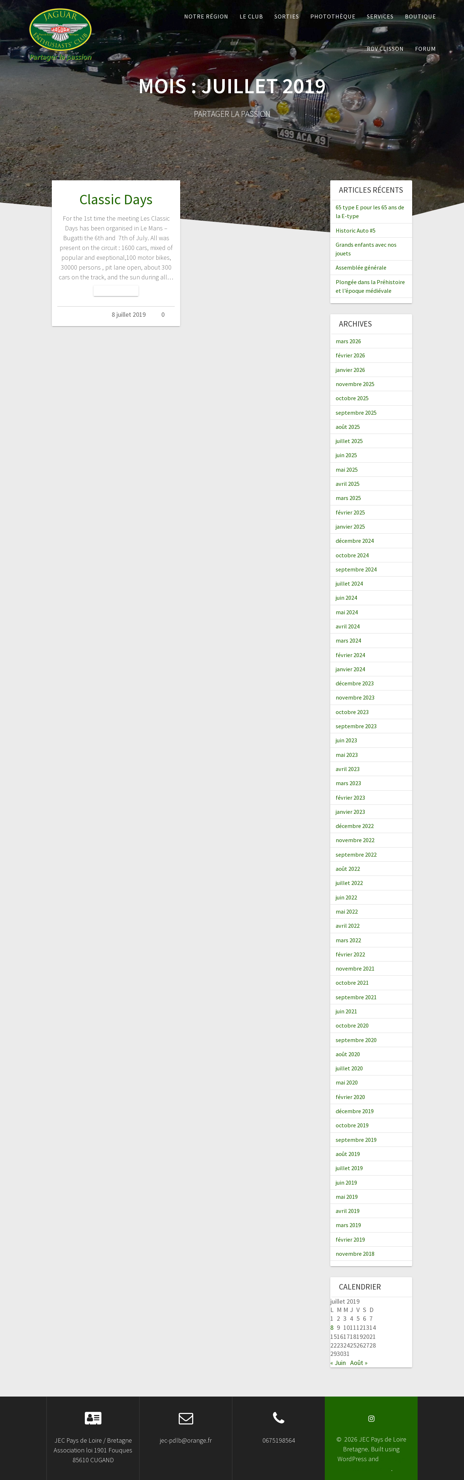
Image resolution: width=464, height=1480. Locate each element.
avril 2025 (348, 483)
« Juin (338, 1362)
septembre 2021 (356, 997)
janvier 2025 (350, 526)
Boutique (420, 16)
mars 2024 (348, 640)
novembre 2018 (355, 1253)
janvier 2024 (350, 669)
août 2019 (348, 1153)
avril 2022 (348, 925)
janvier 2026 (350, 369)
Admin (88, 314)
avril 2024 (348, 626)
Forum (425, 48)
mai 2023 (347, 754)
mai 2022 (347, 911)
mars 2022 (348, 940)
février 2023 (350, 797)
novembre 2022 (355, 840)
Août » (359, 1362)
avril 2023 (348, 768)
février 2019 (350, 1239)
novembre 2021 (355, 968)
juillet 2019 (349, 1168)
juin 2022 (346, 897)
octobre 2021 (352, 982)
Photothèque (333, 16)
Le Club (251, 16)
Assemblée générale (361, 267)
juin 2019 (346, 1182)
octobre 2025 (352, 398)
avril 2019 (348, 1210)
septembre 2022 (356, 854)
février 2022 (350, 954)
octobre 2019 (352, 1125)
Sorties (286, 16)
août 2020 (348, 1054)
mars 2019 (348, 1225)
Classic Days (116, 199)
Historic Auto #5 (356, 230)
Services (380, 16)
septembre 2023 (356, 726)
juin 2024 (346, 597)
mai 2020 (347, 1082)
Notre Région (206, 16)
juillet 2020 (349, 1068)
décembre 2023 (355, 683)
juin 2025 (346, 455)
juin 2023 (346, 740)
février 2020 (350, 1096)
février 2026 (350, 355)
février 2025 (350, 512)
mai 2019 (347, 1196)
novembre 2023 (355, 697)
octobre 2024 (352, 555)
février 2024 (350, 655)
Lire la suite (116, 291)
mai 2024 (347, 612)
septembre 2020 (356, 1040)
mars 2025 (348, 497)
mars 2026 (348, 341)
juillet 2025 (349, 440)
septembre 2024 (356, 569)
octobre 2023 (352, 712)
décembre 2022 (355, 825)
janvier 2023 (350, 811)
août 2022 (348, 868)
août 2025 (348, 426)
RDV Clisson (385, 48)
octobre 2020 (352, 1025)
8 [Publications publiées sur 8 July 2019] (332, 1327)
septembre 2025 (356, 412)
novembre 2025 (355, 384)
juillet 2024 (349, 583)
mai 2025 (347, 469)
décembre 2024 (355, 540)
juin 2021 (346, 1011)
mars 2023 (348, 783)
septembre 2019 (356, 1139)
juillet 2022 (349, 882)
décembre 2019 (355, 1111)
